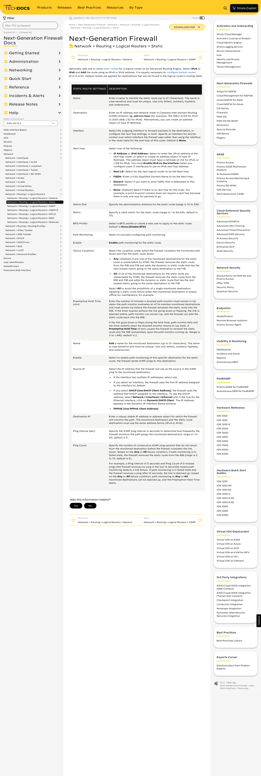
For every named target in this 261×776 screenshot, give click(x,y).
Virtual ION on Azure (229, 545)
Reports (221, 359)
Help (13, 113)
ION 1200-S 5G (225, 504)
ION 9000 (222, 451)
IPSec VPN (223, 284)
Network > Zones (14, 178)
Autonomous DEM (227, 363)
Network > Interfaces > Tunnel (21, 170)
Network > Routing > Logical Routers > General (32, 198)
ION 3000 (222, 434)
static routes (110, 68)
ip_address (136, 116)
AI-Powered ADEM (228, 175)
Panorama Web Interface (17, 270)
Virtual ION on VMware (230, 562)
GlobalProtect (11, 266)
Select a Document (14, 119)
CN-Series (223, 110)
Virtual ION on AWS (228, 541)
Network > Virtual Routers (19, 190)
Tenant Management (229, 68)
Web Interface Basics (15, 130)
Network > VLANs (15, 182)
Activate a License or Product (234, 40)
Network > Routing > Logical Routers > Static (31, 202)
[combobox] (30, 25)
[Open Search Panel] (226, 8)
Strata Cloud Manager (229, 35)
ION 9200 (222, 455)
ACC (6, 138)
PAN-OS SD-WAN (227, 122)
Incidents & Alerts (26, 96)
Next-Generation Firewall (91, 24)
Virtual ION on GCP (228, 549)
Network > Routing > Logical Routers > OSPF (31, 206)
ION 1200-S (223, 426)
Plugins (221, 139)
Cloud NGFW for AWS (230, 101)
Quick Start (20, 79)
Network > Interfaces (16, 158)
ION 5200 (222, 442)
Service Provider (226, 130)
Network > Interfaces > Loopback (23, 166)
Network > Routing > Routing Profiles (25, 226)
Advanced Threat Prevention (233, 231)
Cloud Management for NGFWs (235, 97)
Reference (19, 87)
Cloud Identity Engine (229, 44)
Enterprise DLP (225, 248)
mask (147, 116)
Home (72, 24)
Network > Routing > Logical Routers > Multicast (33, 222)
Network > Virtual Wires (18, 186)
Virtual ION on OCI (227, 558)
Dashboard (10, 134)
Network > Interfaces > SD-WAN (23, 174)
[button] (258, 620)
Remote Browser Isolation (232, 322)
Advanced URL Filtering (230, 227)
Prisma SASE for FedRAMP (232, 388)
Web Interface (227, 690)
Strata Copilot (244, 8)
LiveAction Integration (230, 606)
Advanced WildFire (228, 223)
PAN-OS (222, 118)
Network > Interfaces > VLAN (21, 162)
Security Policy (225, 288)
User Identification (14, 262)
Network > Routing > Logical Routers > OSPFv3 (32, 210)
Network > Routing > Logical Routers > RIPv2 (31, 214)
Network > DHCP (14, 238)
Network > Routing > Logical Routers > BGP (30, 218)
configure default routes (181, 72)
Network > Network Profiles (20, 254)
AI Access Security (227, 240)
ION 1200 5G (224, 491)
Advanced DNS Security (231, 235)
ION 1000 (222, 417)
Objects (8, 150)
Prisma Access (225, 164)
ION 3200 (222, 438)
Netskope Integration (229, 610)
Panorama (223, 126)
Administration (24, 62)
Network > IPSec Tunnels (18, 230)
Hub (219, 56)
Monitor (8, 142)
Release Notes (23, 104)
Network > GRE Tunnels (18, 234)
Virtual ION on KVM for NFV (233, 553)
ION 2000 (222, 430)
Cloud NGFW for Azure (230, 105)
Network (8, 154)
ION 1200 (222, 421)
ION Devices (224, 191)
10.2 (222, 684)
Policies (8, 146)
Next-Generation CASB (230, 195)
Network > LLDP (14, 250)
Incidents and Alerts (228, 355)
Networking (20, 70)
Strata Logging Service (230, 48)
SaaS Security (225, 252)
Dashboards (224, 351)
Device (7, 258)
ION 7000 (222, 446)
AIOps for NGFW (226, 93)
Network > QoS (13, 246)
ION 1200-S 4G (225, 499)
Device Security (226, 244)
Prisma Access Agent (229, 326)
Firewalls (222, 114)
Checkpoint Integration (230, 601)
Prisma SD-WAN (226, 187)
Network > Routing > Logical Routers (25, 194)
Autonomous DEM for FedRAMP (235, 392)
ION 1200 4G (224, 487)
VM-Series (223, 135)
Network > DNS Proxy (17, 242)
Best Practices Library (229, 642)
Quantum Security (227, 293)
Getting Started (24, 53)
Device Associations (228, 52)
